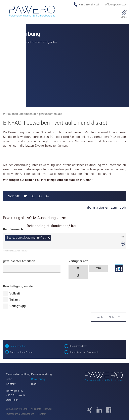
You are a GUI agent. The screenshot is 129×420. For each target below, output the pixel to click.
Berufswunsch (13, 229)
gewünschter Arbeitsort (19, 261)
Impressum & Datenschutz (20, 414)
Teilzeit (14, 300)
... (119, 268)
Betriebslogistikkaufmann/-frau (26, 238)
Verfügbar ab (78, 261)
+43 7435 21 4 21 (89, 4)
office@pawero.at (115, 4)
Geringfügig (17, 306)
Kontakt (42, 414)
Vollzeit (14, 293)
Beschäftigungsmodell (18, 286)
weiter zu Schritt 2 (108, 317)
